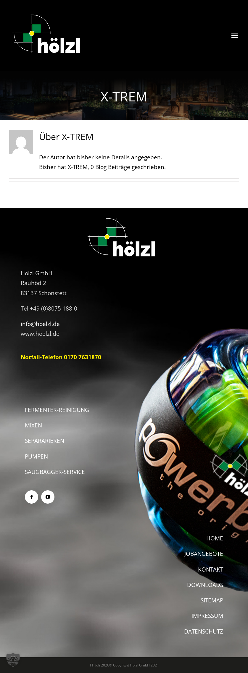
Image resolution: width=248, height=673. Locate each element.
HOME (214, 538)
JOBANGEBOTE (203, 554)
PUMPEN (36, 456)
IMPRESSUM (207, 616)
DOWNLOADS (205, 585)
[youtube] (47, 497)
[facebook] (31, 497)
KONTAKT (210, 569)
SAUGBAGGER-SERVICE (55, 472)
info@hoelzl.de (40, 324)
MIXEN (33, 425)
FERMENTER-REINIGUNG (57, 410)
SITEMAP (212, 600)
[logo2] (47, 14)
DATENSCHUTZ (203, 631)
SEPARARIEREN (44, 441)
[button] (13, 660)
